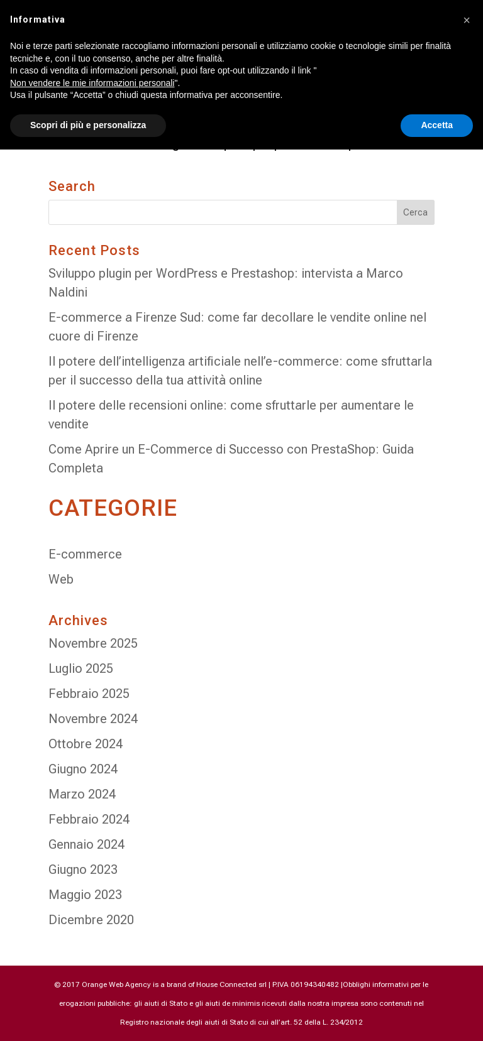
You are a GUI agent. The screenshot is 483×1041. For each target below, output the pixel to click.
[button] (467, 20)
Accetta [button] (437, 125)
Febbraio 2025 (89, 693)
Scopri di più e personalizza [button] (88, 125)
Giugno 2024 (83, 769)
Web (61, 579)
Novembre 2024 (93, 718)
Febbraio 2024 (89, 819)
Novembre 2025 (93, 643)
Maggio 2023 (85, 894)
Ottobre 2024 (85, 743)
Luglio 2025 (80, 668)
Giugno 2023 (83, 869)
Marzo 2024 (82, 794)
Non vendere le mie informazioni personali (92, 83)
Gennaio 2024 (86, 844)
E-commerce (85, 554)
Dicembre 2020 (91, 919)
